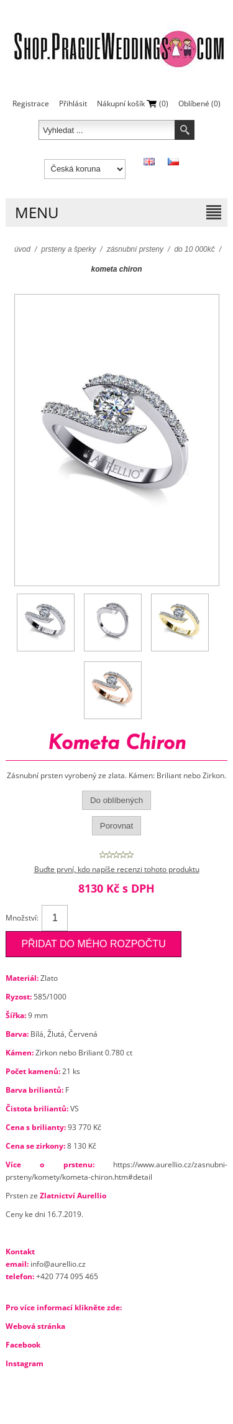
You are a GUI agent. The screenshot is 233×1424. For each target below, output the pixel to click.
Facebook (23, 1344)
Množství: (22, 917)
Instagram (24, 1363)
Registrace (30, 103)
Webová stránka (35, 1326)
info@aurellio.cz (58, 1264)
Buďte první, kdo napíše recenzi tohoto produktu (116, 869)
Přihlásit (73, 103)
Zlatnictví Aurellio (73, 1195)
